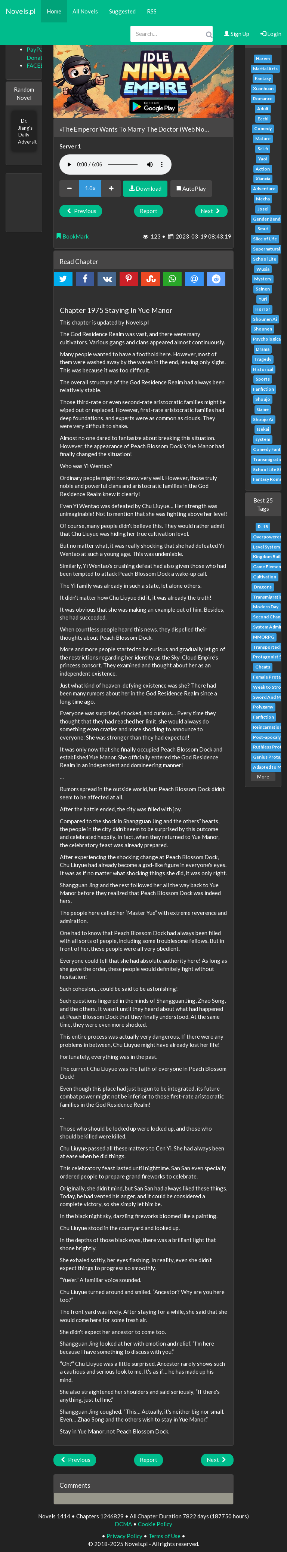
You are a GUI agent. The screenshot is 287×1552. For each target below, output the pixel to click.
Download (145, 188)
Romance (262, 98)
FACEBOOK (42, 65)
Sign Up (236, 33)
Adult (263, 108)
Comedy (263, 128)
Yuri (263, 299)
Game (263, 409)
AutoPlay (191, 188)
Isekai (263, 429)
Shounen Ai (265, 319)
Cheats (262, 667)
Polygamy (263, 707)
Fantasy (263, 78)
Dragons (263, 587)
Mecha (263, 199)
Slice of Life (265, 239)
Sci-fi (262, 148)
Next (211, 211)
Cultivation (264, 577)
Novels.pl (21, 11)
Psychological (267, 339)
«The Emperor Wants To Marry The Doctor (119, 129)
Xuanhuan (263, 88)
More (263, 777)
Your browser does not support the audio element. (115, 164)
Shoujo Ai (263, 419)
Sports (263, 379)
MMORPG (263, 637)
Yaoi (262, 159)
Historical (263, 369)
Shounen (262, 329)
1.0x (90, 188)
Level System (266, 547)
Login (270, 33)
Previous (80, 211)
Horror (262, 309)
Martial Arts (265, 68)
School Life (264, 259)
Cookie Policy (155, 1524)
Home (54, 11)
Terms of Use (164, 1536)
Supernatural (266, 249)
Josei (262, 209)
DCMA (123, 1524)
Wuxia (262, 269)
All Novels (85, 11)
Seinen (263, 289)
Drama (262, 349)
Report (148, 211)
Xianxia (263, 178)
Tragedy (262, 359)
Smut (262, 228)
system (262, 439)
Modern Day (265, 606)
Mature (263, 138)
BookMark (72, 236)
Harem (263, 58)
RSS (152, 11)
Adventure (264, 188)
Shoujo (262, 399)
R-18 (263, 526)
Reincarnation (267, 727)
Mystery (262, 279)
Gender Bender (269, 219)
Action (263, 169)
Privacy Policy (124, 1536)
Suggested (122, 11)
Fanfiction (263, 389)
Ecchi (262, 119)
